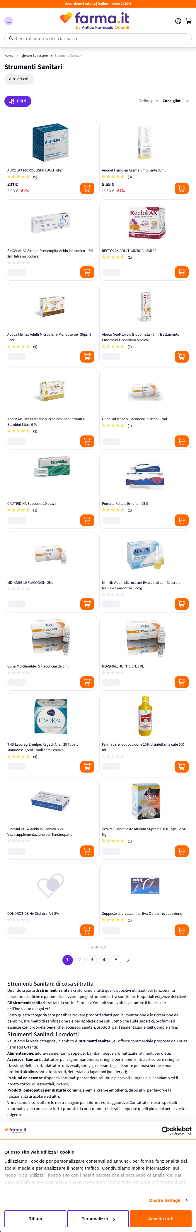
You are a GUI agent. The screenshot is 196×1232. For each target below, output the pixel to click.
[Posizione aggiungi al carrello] (87, 188)
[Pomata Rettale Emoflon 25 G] (145, 490)
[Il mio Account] (178, 21)
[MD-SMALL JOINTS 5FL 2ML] (145, 652)
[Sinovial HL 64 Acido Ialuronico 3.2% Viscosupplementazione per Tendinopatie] (51, 818)
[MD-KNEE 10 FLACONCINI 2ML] (51, 571)
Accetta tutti (160, 1218)
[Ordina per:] (176, 101)
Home (8, 55)
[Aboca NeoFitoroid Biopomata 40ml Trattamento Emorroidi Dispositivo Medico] (145, 324)
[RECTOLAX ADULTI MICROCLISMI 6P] (145, 240)
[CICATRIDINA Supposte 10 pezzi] (51, 490)
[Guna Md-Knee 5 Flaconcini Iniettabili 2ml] (145, 408)
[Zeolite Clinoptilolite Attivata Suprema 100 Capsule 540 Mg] (145, 818)
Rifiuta (35, 1218)
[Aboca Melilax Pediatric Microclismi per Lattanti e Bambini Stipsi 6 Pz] (51, 408)
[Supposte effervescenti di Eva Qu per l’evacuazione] (145, 900)
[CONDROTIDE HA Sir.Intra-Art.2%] (51, 900)
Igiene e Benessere (34, 55)
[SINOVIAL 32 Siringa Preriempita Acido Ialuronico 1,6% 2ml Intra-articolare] (51, 240)
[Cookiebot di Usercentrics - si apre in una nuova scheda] (166, 1130)
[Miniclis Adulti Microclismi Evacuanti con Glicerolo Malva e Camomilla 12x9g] (145, 571)
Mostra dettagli (164, 1200)
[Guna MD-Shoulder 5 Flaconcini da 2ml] (51, 652)
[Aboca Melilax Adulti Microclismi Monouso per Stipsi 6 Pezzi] (51, 324)
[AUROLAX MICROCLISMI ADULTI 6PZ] (51, 158)
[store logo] (94, 21)
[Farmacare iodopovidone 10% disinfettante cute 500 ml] (145, 734)
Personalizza (98, 1218)
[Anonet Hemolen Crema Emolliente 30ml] (145, 158)
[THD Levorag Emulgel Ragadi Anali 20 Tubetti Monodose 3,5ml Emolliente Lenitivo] (51, 734)
